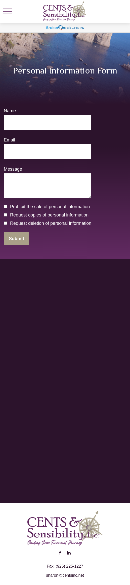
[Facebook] (60, 552)
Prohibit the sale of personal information (50, 206)
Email (9, 139)
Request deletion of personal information (50, 223)
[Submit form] (16, 238)
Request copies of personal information (49, 214)
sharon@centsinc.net (65, 575)
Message (13, 169)
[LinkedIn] (69, 552)
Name (10, 110)
